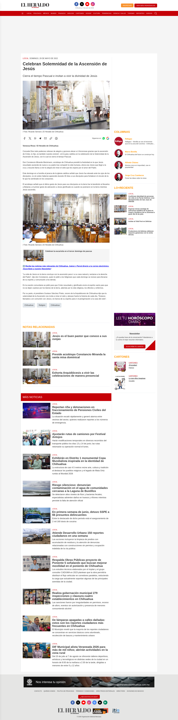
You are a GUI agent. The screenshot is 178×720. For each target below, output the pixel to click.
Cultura (96, 13)
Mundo (53, 13)
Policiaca (37, 13)
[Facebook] (76, 4)
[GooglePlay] (105, 702)
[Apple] (100, 702)
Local (29, 13)
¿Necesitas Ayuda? (89, 697)
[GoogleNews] (94, 702)
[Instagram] (93, 4)
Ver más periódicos (145, 5)
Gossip (88, 13)
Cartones (80, 13)
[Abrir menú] (22, 13)
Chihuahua (29, 305)
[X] (82, 4)
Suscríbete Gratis (134, 346)
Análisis (70, 13)
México (46, 13)
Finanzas (61, 13)
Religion (42, 305)
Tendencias (106, 13)
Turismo (131, 13)
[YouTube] (87, 4)
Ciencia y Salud (119, 13)
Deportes (140, 13)
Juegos (149, 13)
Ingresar (127, 5)
